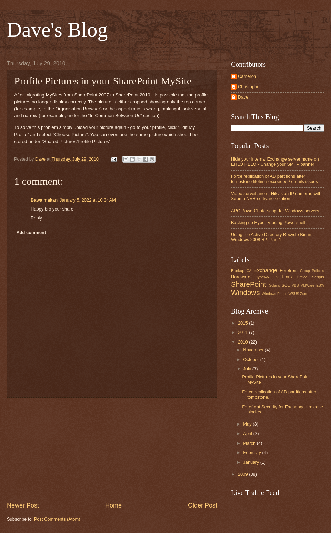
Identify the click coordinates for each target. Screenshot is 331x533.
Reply (36, 218)
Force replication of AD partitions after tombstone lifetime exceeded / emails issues (274, 179)
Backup (237, 271)
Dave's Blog (57, 29)
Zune (304, 294)
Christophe (248, 86)
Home (113, 505)
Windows (245, 292)
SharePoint (248, 284)
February (252, 452)
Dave (243, 97)
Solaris (274, 285)
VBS (295, 285)
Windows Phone (274, 294)
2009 (243, 474)
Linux (287, 276)
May (248, 424)
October (251, 359)
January (251, 462)
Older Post (202, 505)
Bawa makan (44, 200)
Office (302, 277)
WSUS (294, 294)
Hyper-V (262, 277)
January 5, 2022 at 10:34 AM (88, 200)
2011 (243, 332)
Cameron (247, 76)
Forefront (289, 270)
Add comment (31, 232)
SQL (286, 285)
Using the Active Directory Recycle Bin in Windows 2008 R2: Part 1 (271, 237)
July (247, 368)
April (248, 433)
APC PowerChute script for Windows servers (275, 210)
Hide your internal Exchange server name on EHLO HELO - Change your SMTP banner (275, 161)
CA (249, 271)
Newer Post (23, 505)
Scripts (318, 277)
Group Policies (312, 271)
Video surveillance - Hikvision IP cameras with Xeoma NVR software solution (276, 196)
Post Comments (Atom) (57, 519)
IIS (276, 277)
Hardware (240, 276)
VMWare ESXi (312, 285)
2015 (243, 323)
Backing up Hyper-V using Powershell (268, 222)
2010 (243, 342)
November (254, 349)
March (250, 443)
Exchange (265, 270)
